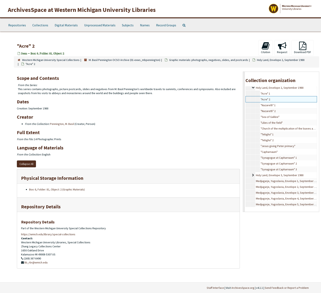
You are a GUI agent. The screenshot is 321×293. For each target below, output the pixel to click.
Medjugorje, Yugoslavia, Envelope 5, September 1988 (288, 204)
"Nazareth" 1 (268, 105)
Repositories (17, 25)
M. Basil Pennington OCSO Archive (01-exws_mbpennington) (124, 60)
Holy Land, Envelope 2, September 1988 (281, 60)
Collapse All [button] (26, 164)
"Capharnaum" (269, 152)
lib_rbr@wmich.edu (36, 262)
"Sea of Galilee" (270, 117)
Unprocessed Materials (100, 25)
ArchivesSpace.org (242, 288)
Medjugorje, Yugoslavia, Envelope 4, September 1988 (288, 198)
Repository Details (41, 207)
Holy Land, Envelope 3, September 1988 (280, 175)
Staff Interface (215, 288)
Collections (40, 25)
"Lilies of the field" (272, 122)
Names (145, 25)
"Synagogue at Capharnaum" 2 (279, 163)
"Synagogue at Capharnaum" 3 (279, 169)
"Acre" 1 (265, 93)
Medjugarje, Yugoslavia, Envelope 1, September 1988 (288, 181)
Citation (265, 48)
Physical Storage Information (52, 178)
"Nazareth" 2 (268, 111)
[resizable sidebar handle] (244, 142)
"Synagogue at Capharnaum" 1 (279, 157)
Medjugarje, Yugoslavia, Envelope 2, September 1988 (288, 187)
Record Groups (166, 25)
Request (282, 48)
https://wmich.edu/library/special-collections (48, 234)
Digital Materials (66, 25)
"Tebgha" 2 (267, 140)
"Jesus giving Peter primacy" (278, 146)
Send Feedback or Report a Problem (287, 288)
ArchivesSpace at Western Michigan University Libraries (82, 9)
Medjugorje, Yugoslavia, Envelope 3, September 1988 (288, 192)
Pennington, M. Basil (62, 124)
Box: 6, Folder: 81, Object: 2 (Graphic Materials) (57, 189)
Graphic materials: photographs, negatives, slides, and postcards (208, 60)
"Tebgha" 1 (267, 134)
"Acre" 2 (265, 99)
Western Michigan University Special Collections (51, 60)
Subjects (128, 25)
